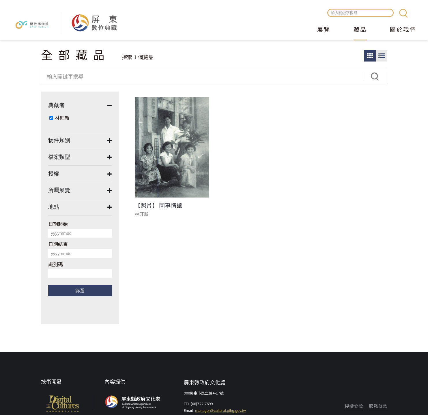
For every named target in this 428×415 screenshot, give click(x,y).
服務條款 (378, 406)
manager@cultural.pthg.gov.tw (220, 410)
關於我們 (403, 30)
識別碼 (55, 264)
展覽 (323, 30)
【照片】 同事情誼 (158, 205)
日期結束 (58, 243)
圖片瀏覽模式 (370, 56)
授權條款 (354, 406)
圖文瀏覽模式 (381, 56)
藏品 (360, 30)
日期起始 (58, 223)
